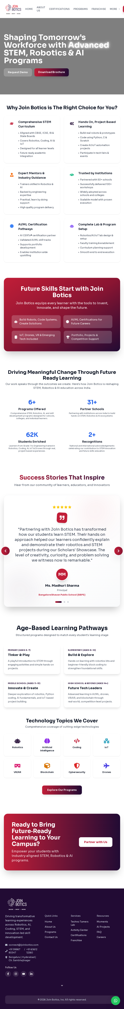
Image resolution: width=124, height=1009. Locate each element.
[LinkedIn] (31, 974)
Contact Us (51, 937)
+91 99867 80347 (14, 951)
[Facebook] (8, 974)
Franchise (99, 9)
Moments (102, 921)
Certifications (59, 9)
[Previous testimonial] (5, 551)
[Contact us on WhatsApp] (115, 1000)
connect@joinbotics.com (23, 944)
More (115, 9)
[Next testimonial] (118, 551)
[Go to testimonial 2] (64, 602)
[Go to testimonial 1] (58, 602)
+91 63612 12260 (31, 951)
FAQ (99, 932)
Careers (101, 937)
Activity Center (79, 930)
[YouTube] (23, 974)
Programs (80, 9)
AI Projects (103, 926)
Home (29, 9)
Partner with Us (95, 842)
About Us (41, 9)
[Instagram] (16, 974)
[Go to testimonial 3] (68, 602)
